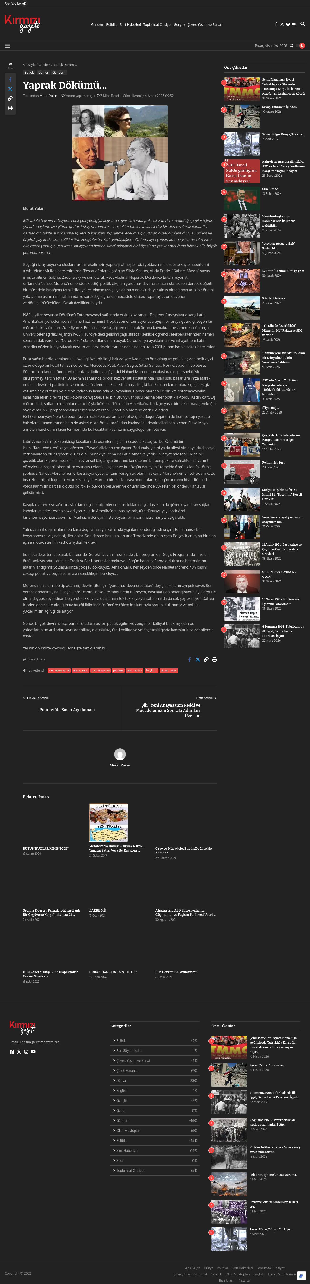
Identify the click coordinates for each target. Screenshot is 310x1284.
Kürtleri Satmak (273, 302)
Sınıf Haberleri (130, 25)
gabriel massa (101, 670)
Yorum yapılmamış (78, 96)
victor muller (169, 670)
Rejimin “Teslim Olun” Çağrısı (283, 275)
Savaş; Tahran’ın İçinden (279, 111)
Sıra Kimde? (271, 193)
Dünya (43, 72)
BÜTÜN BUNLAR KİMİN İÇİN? (46, 849)
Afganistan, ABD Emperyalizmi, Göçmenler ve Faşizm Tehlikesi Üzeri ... (185, 912)
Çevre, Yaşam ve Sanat (204, 25)
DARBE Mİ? (97, 910)
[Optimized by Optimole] (301, 1275)
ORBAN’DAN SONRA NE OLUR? (113, 972)
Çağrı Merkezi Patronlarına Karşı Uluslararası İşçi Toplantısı (281, 443)
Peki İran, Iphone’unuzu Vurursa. (274, 1175)
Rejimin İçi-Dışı (273, 466)
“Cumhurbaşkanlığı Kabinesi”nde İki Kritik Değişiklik (278, 225)
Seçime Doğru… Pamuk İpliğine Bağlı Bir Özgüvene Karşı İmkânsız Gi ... (51, 912)
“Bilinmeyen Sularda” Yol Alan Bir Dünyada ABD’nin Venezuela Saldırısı (281, 361)
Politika (111, 25)
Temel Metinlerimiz (282, 1274)
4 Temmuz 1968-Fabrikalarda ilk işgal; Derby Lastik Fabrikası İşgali (283, 635)
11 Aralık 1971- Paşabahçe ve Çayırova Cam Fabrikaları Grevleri (282, 553)
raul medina (134, 670)
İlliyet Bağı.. (270, 412)
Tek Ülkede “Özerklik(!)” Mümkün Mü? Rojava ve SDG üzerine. (282, 334)
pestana (118, 670)
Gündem (97, 25)
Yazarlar (245, 1280)
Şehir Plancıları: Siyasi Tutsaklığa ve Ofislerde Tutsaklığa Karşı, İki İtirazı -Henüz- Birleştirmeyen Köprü (282, 89)
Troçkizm (151, 670)
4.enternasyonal (59, 670)
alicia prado (80, 670)
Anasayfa (29, 65)
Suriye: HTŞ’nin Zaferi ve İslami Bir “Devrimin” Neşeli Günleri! (282, 498)
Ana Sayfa (192, 1268)
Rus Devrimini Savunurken (176, 972)
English (258, 1274)
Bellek (29, 72)
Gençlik (179, 25)
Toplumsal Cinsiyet (157, 25)
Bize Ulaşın (227, 1280)
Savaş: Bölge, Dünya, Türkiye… (271, 1229)
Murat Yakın (48, 96)
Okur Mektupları (237, 1274)
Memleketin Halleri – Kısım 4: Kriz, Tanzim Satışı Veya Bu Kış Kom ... (116, 848)
